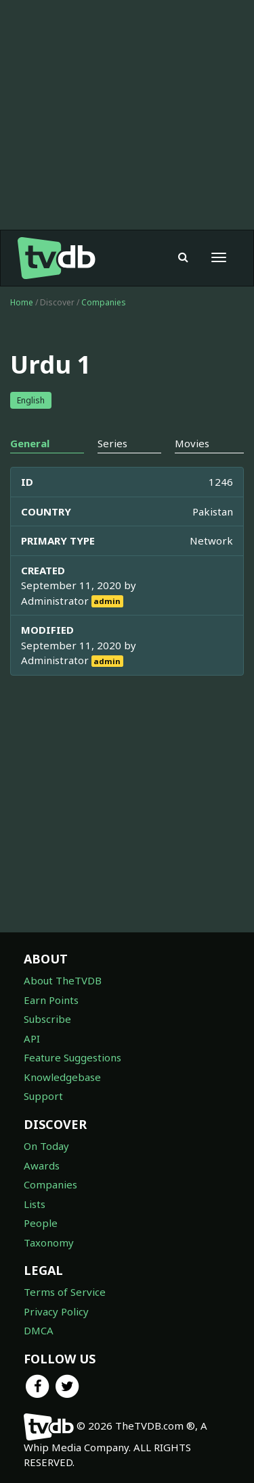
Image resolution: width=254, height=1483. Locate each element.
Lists (34, 1204)
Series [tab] (112, 443)
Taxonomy (49, 1242)
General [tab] (29, 443)
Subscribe (47, 1019)
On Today (46, 1146)
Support (43, 1096)
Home (21, 302)
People (41, 1223)
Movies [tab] (192, 443)
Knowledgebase (62, 1077)
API (32, 1038)
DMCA (39, 1330)
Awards (42, 1165)
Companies (103, 302)
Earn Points (51, 1000)
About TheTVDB (63, 980)
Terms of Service (65, 1292)
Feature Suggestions (72, 1057)
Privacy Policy (56, 1311)
